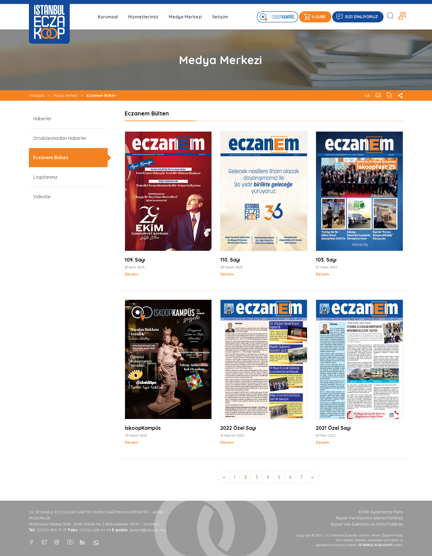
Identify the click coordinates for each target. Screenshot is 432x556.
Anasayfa (37, 95)
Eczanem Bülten (101, 95)
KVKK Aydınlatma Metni (381, 512)
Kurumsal (108, 17)
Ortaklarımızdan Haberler (59, 138)
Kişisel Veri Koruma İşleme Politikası (369, 518)
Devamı (131, 274)
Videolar (42, 196)
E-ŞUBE (319, 16)
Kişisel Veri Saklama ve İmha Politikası (367, 524)
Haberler (42, 118)
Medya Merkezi (185, 17)
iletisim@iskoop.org (148, 529)
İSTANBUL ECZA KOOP (49, 21)
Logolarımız (45, 177)
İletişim (220, 17)
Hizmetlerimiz (143, 17)
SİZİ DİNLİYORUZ (361, 16)
